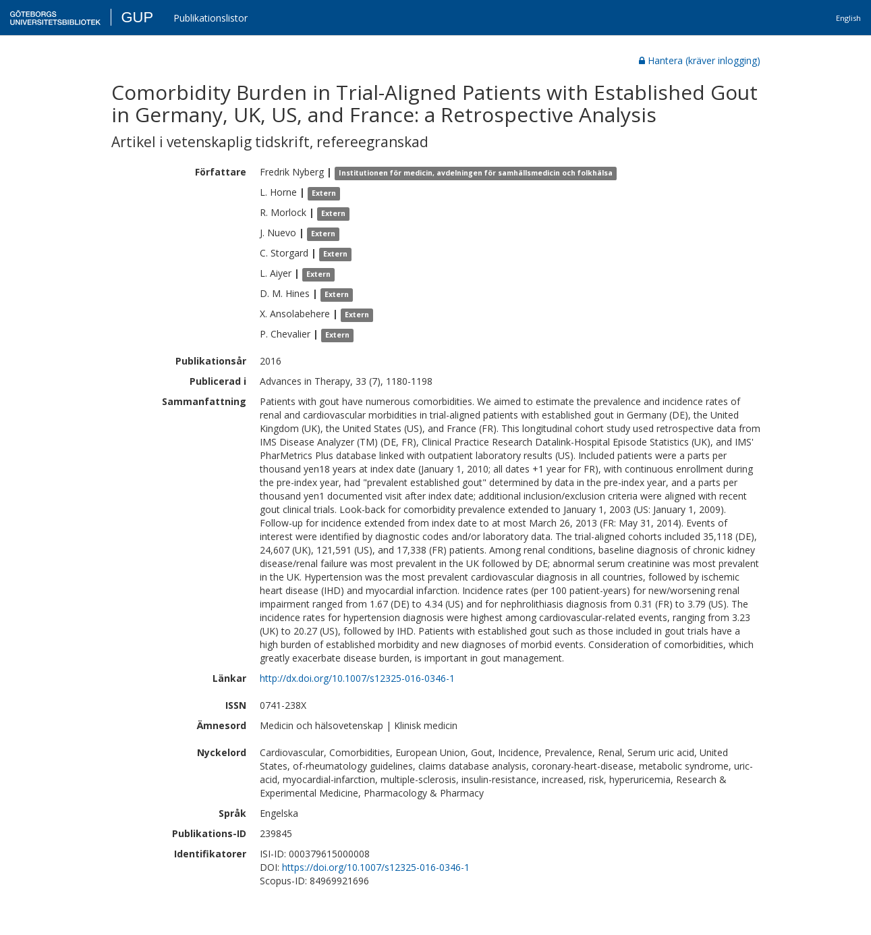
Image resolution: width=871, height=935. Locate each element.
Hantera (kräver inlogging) (699, 60)
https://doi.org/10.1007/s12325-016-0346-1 (376, 867)
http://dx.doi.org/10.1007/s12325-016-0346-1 (357, 678)
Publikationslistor (210, 17)
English (848, 18)
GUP (137, 17)
